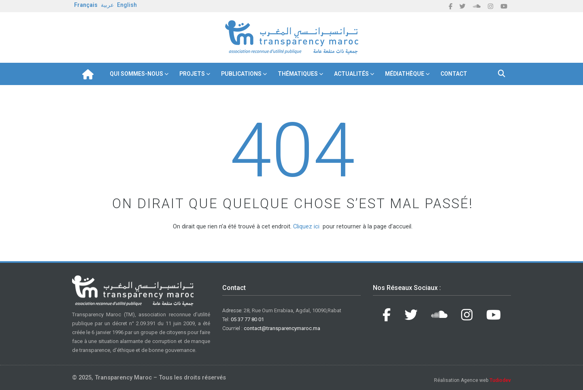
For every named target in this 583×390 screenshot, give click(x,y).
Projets (192, 73)
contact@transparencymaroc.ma (282, 328)
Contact (453, 73)
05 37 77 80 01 (247, 319)
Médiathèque (404, 73)
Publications (241, 73)
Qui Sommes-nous (136, 73)
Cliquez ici (306, 226)
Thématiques (298, 73)
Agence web (486, 380)
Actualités (351, 73)
